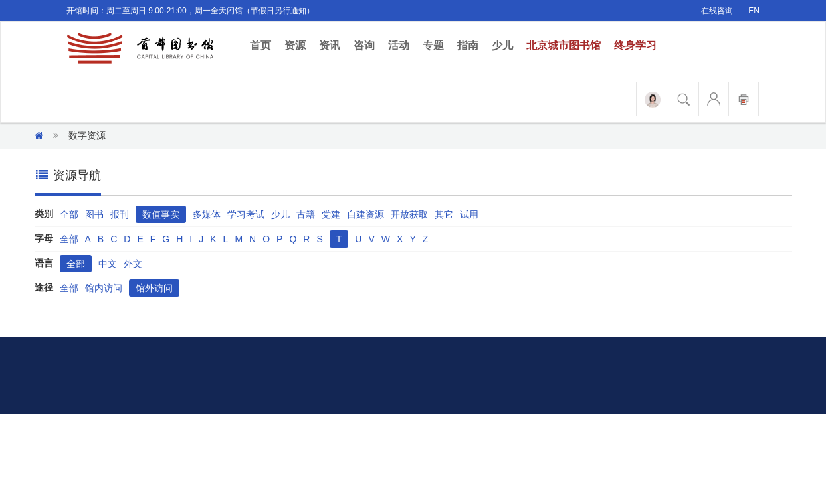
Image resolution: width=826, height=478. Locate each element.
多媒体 (207, 214)
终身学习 (635, 45)
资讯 (329, 45)
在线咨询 (717, 10)
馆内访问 (103, 288)
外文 (133, 263)
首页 (264, 45)
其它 (444, 214)
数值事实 (160, 214)
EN (754, 10)
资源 (295, 45)
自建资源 (365, 214)
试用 (469, 214)
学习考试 (245, 214)
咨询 (364, 45)
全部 (69, 214)
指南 (467, 45)
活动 (398, 45)
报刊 (119, 214)
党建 (331, 214)
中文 (107, 263)
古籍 (305, 214)
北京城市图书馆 (563, 45)
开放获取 (409, 214)
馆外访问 (154, 288)
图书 (94, 214)
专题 (433, 45)
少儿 (502, 45)
